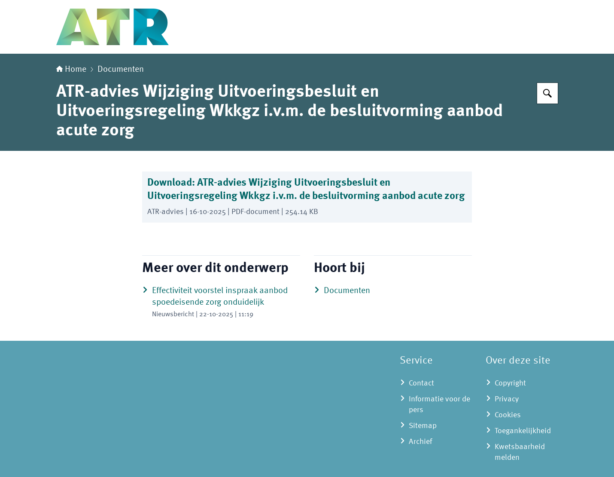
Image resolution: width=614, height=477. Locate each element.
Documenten (120, 69)
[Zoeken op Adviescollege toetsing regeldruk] (547, 93)
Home (71, 69)
